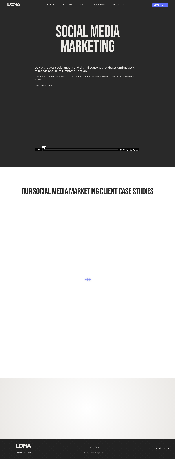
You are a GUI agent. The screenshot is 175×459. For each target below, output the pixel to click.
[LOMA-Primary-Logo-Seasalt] (14, 3)
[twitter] (156, 448)
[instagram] (160, 448)
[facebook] (152, 448)
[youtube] (164, 448)
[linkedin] (168, 448)
